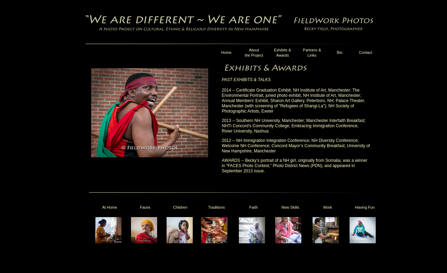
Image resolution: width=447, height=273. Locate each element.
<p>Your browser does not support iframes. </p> (234, 232)
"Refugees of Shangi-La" (301, 105)
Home (226, 52)
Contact (365, 52)
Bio (340, 52)
